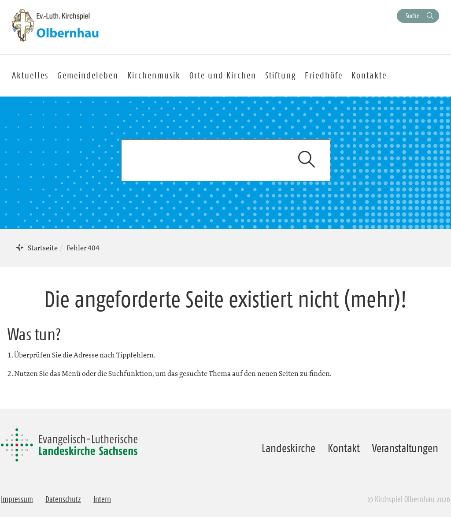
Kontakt (344, 448)
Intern (102, 499)
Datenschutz (63, 499)
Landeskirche (288, 448)
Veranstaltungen (405, 448)
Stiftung (280, 75)
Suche (412, 15)
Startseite (43, 248)
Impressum (17, 499)
